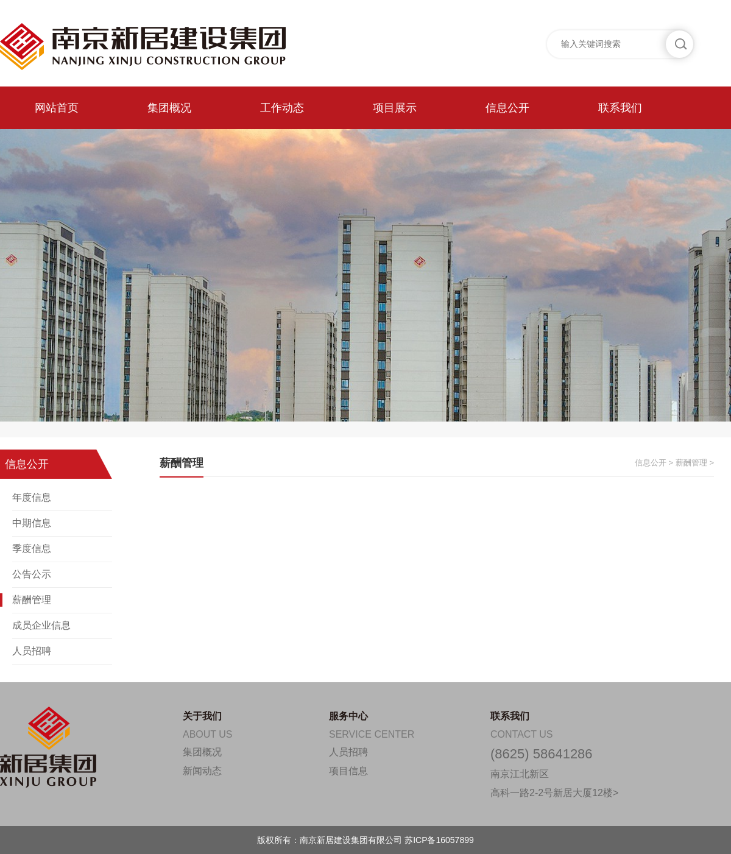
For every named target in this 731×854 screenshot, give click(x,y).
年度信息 (31, 497)
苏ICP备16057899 (439, 840)
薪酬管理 (31, 600)
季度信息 (31, 548)
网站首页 (57, 108)
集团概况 (169, 108)
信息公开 (507, 108)
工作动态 (282, 108)
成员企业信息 (41, 625)
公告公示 (31, 574)
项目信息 (348, 771)
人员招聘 (31, 651)
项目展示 (395, 108)
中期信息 (31, 523)
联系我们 (620, 108)
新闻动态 (202, 771)
